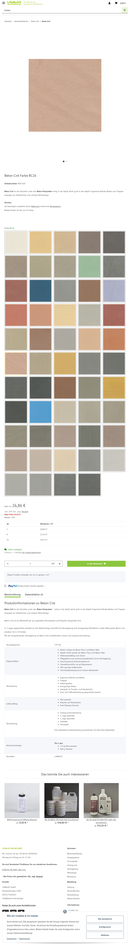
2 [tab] (66, 161)
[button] (109, 3)
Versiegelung (55, 206)
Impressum (12, 939)
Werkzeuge (71, 872)
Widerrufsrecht (73, 898)
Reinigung (71, 876)
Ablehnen (105, 935)
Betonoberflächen (74, 853)
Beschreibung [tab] (12, 594)
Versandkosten (73, 891)
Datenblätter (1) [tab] (34, 594)
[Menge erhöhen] (60, 564)
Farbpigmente (73, 857)
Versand (25, 511)
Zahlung (70, 887)
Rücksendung (73, 895)
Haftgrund (35, 206)
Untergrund (72, 865)
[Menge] (30, 564)
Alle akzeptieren (105, 919)
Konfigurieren (105, 927)
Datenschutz (24, 939)
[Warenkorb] (120, 3)
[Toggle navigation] (3, 1)
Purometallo (72, 861)
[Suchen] (62, 10)
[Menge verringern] (8, 564)
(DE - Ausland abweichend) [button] (31, 552)
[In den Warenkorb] (6, 33)
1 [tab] (63, 161)
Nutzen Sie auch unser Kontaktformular (19, 905)
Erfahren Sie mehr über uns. (14, 869)
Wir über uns (72, 910)
